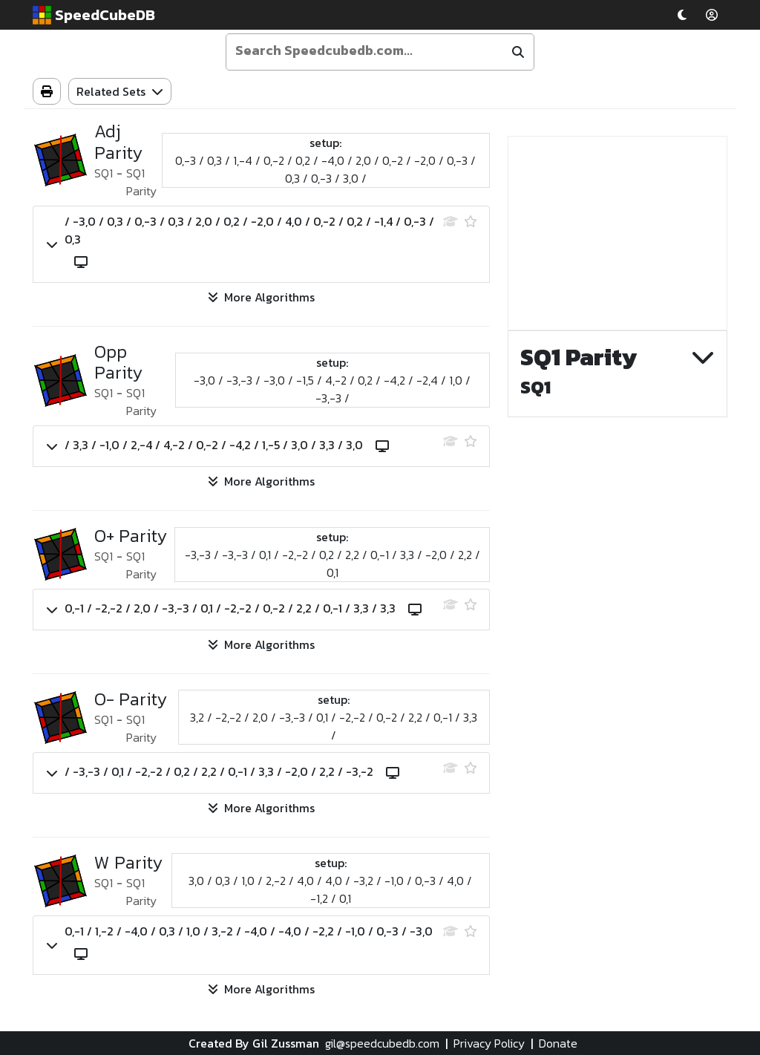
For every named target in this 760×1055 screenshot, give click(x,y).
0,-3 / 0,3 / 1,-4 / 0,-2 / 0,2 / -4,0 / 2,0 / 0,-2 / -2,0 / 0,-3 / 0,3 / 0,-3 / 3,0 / (325, 169)
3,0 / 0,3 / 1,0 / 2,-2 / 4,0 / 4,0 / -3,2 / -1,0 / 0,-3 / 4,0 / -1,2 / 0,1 (330, 889)
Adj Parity (118, 142)
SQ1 (103, 173)
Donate (558, 1043)
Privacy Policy (489, 1043)
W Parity (128, 863)
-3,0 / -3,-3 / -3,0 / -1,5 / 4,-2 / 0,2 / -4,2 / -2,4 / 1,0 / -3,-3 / (332, 389)
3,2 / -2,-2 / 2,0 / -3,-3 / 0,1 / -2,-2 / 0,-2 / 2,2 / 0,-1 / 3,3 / (333, 726)
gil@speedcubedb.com (382, 1043)
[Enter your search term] (366, 50)
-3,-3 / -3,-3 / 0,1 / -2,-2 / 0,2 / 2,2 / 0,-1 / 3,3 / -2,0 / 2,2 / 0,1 (332, 563)
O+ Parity (130, 536)
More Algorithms (261, 297)
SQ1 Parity (141, 182)
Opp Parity (118, 363)
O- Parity (130, 700)
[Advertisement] (617, 233)
